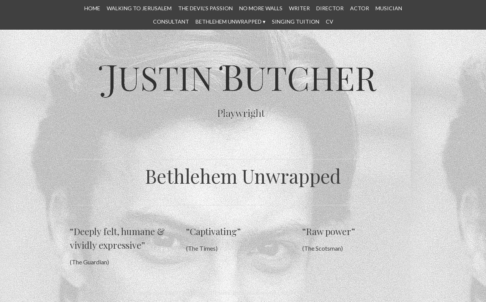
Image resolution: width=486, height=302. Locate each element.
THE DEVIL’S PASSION (205, 8)
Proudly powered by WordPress (171, 292)
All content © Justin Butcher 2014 (311, 292)
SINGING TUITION (295, 21)
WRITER (299, 8)
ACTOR (359, 8)
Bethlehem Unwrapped (229, 21)
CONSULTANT (171, 21)
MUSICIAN (389, 8)
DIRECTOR (330, 8)
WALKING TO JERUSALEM (139, 8)
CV (329, 21)
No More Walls (260, 8)
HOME (92, 8)
